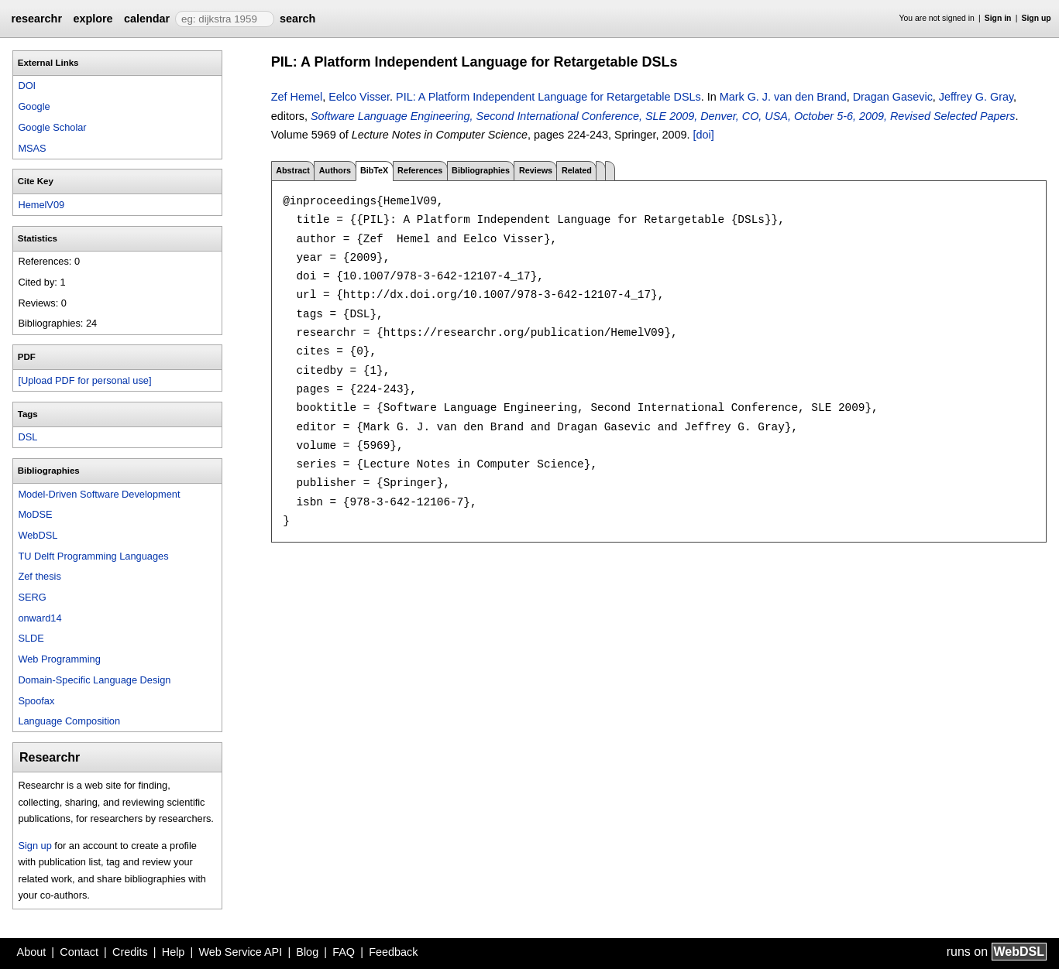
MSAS (32, 148)
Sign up (1036, 18)
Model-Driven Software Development (99, 494)
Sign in (998, 18)
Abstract (293, 170)
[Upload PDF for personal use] (84, 380)
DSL (27, 437)
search (297, 18)
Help (173, 952)
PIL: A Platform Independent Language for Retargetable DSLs (548, 97)
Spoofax (36, 701)
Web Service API (240, 952)
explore (92, 18)
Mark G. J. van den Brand (783, 97)
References (419, 170)
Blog (307, 952)
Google (34, 106)
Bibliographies (481, 170)
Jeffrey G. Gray (976, 97)
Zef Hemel (296, 97)
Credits (130, 952)
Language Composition (69, 721)
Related (577, 170)
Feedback (393, 952)
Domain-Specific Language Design (94, 680)
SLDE (30, 638)
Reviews (535, 170)
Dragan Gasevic (893, 97)
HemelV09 (41, 205)
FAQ (343, 952)
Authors (335, 170)
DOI (27, 85)
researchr (36, 18)
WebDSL (37, 535)
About (31, 952)
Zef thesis (39, 576)
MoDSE (35, 514)
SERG (32, 597)
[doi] (703, 134)
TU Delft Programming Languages (93, 556)
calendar (147, 18)
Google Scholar (52, 127)
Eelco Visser (359, 97)
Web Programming (59, 659)
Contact (79, 952)
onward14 (39, 618)
